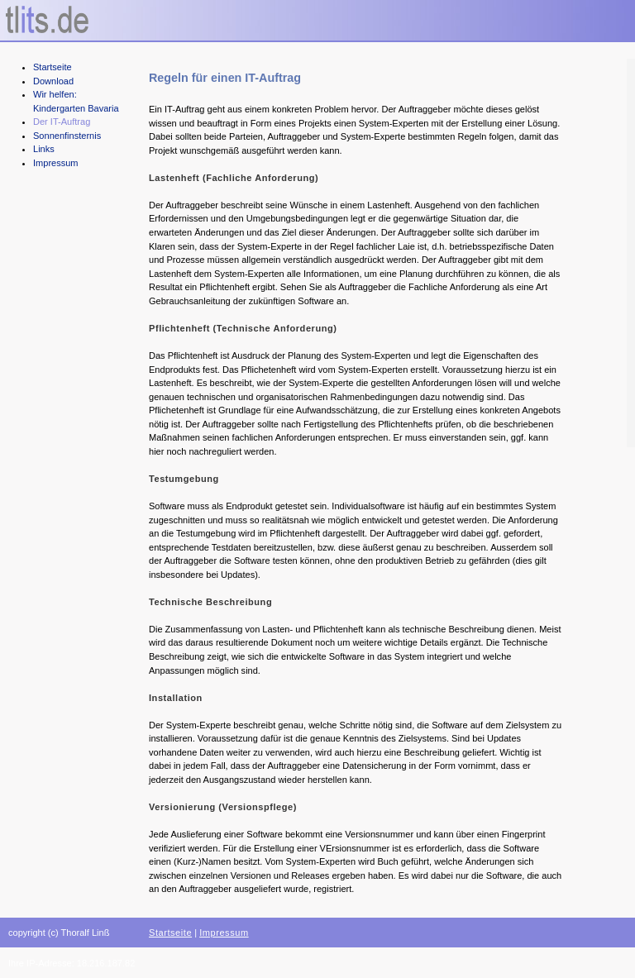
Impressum (56, 163)
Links (44, 149)
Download (53, 81)
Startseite (52, 67)
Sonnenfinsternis (67, 136)
